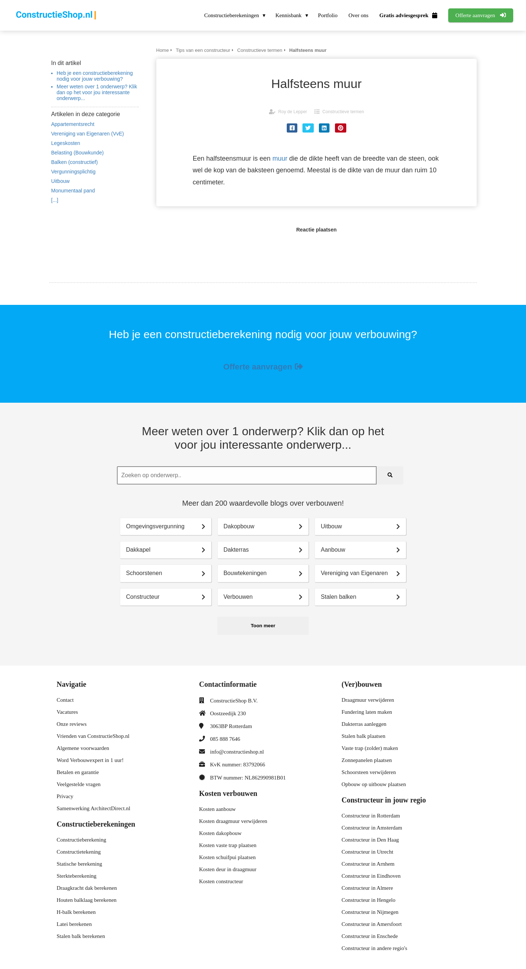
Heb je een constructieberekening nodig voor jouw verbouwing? (95, 76)
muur (279, 158)
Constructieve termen (343, 111)
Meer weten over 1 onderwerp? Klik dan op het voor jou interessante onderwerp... (97, 92)
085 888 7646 (225, 739)
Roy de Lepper (292, 111)
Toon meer (263, 625)
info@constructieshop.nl (237, 752)
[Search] (390, 475)
